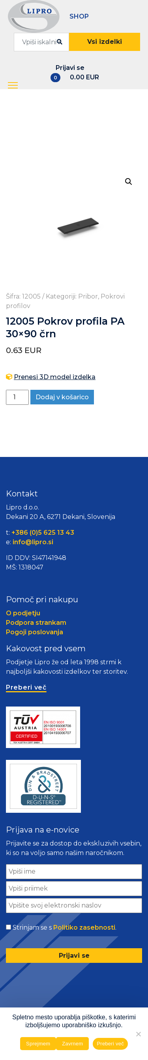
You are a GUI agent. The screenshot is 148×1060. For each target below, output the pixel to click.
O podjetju (23, 613)
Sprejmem (38, 1044)
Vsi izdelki (104, 41)
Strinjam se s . (64, 927)
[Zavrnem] (138, 1034)
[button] (13, 85)
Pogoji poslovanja (34, 632)
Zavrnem (72, 1044)
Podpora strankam (36, 622)
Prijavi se (70, 67)
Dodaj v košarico (62, 397)
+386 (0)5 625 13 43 (42, 532)
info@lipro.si (33, 542)
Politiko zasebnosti (84, 927)
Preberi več (110, 1044)
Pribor (88, 296)
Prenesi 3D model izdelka (55, 377)
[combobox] (41, 42)
